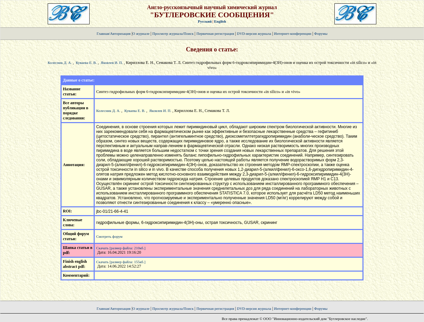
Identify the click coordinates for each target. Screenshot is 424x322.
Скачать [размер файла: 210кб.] (120, 248)
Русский (205, 21)
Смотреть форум (109, 236)
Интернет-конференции (292, 33)
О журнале (141, 33)
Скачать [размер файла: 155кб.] (120, 262)
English (220, 21)
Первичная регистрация (215, 33)
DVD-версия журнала (254, 33)
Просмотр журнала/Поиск (172, 33)
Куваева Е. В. (86, 63)
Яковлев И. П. (112, 63)
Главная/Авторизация (114, 33)
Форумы (320, 33)
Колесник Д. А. (60, 63)
